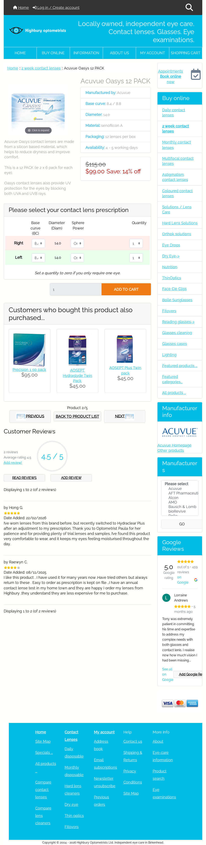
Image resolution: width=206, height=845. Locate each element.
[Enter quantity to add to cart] (76, 289)
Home (21, 7)
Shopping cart (185, 53)
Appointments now (170, 76)
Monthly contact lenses (176, 144)
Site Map (43, 741)
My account (152, 53)
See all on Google (167, 674)
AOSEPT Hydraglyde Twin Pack (77, 375)
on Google (187, 579)
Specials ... (44, 752)
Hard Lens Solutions (180, 223)
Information (86, 53)
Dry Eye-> (170, 256)
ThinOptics (171, 278)
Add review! (13, 463)
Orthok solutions (176, 234)
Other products (170, 450)
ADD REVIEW (71, 478)
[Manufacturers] (179, 498)
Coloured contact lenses (177, 193)
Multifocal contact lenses (178, 161)
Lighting (169, 355)
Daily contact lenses (173, 112)
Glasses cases (174, 343)
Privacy (129, 771)
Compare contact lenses (43, 789)
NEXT (124, 416)
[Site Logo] (37, 30)
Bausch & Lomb (179, 507)
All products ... (174, 393)
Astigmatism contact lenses (175, 177)
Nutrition (169, 267)
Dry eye (71, 804)
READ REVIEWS (24, 478)
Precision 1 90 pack (29, 369)
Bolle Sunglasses (177, 300)
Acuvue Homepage (174, 445)
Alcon (179, 497)
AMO (179, 502)
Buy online (53, 53)
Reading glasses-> (178, 322)
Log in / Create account (56, 7)
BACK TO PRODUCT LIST (77, 416)
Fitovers (169, 311)
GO (182, 524)
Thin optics (74, 815)
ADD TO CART (126, 289)
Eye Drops (171, 245)
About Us (119, 53)
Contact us (132, 741)
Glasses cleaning (177, 333)
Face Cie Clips (174, 289)
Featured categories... (172, 379)
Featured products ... (179, 366)
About (158, 741)
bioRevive (179, 511)
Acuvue (179, 488)
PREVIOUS (30, 416)
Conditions (132, 782)
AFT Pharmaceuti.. (179, 493)
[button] (189, 7)
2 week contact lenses (41, 68)
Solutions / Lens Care (177, 209)
